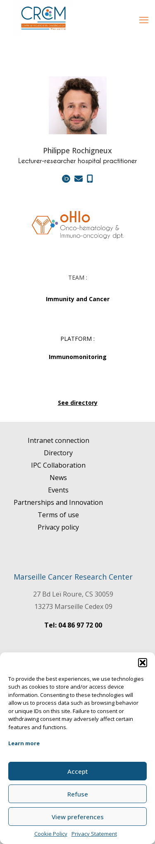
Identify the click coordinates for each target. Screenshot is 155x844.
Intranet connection (58, 440)
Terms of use (58, 514)
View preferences (78, 817)
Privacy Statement (94, 833)
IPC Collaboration (58, 465)
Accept (77, 771)
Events (58, 490)
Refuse (77, 794)
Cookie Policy (50, 833)
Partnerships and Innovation (58, 502)
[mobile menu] (144, 19)
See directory (78, 403)
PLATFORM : (77, 338)
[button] (142, 663)
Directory (58, 452)
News (58, 477)
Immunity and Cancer (78, 299)
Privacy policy (58, 527)
